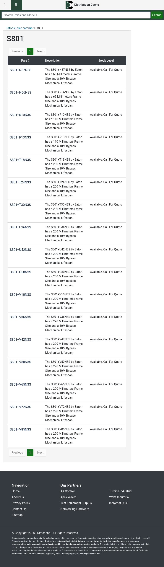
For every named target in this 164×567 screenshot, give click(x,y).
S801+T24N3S (20, 182)
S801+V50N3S (20, 362)
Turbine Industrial (120, 491)
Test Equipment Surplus (76, 503)
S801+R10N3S (20, 115)
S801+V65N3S (20, 384)
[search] (76, 15)
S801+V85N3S (20, 429)
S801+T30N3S (20, 205)
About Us (18, 497)
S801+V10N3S (20, 294)
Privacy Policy (21, 503)
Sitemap (17, 515)
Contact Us (19, 509)
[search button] (16, 5)
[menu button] (5, 5)
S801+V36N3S (20, 317)
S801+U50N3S (20, 272)
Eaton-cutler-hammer (19, 28)
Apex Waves (68, 497)
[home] (82, 5)
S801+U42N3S (20, 250)
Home (16, 491)
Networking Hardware (74, 509)
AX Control (67, 491)
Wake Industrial (119, 497)
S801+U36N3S (20, 227)
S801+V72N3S (20, 407)
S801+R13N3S (20, 137)
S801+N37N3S (20, 70)
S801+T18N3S (20, 160)
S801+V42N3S (20, 339)
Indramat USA (118, 503)
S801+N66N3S (20, 92)
